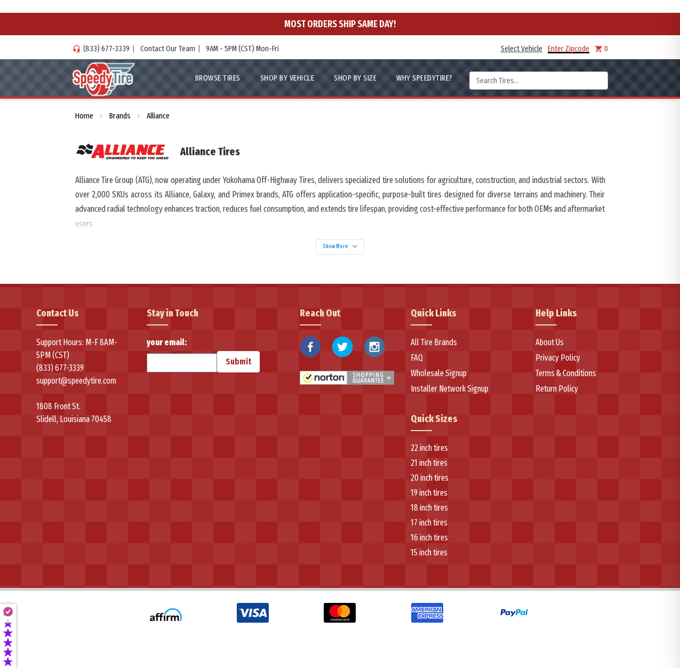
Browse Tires (218, 78)
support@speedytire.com (76, 388)
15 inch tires (429, 559)
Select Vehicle (521, 48)
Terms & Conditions (565, 380)
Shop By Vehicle (287, 78)
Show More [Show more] (340, 250)
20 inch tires (430, 484)
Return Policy (556, 396)
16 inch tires (429, 544)
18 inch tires (429, 514)
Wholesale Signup (439, 380)
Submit (238, 368)
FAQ (417, 365)
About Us (549, 349)
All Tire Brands (434, 349)
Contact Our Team (167, 48)
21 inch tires (429, 469)
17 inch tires (429, 529)
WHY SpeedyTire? (424, 78)
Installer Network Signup (450, 396)
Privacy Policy (557, 365)
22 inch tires (429, 454)
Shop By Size (355, 78)
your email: (182, 361)
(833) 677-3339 (106, 48)
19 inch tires (429, 499)
